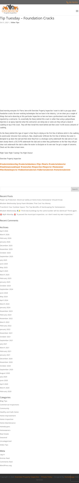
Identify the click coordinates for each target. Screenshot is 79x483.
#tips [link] (38, 164)
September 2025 (6, 256)
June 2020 (4, 380)
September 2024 (6, 289)
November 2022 (6, 318)
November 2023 (6, 311)
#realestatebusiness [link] (27, 164)
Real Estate (4, 434)
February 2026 (5, 238)
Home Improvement (8, 416)
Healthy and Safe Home (9, 412)
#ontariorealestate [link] (62, 169)
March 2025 (4, 275)
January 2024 (5, 307)
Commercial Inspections (9, 405)
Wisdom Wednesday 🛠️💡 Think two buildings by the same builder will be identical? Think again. (38, 211)
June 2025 (4, 264)
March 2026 (4, 234)
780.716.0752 (73, 2)
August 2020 (5, 373)
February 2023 (5, 315)
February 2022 (5, 326)
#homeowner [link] (57, 167)
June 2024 (4, 293)
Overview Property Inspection (27, 477)
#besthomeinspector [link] (9, 169)
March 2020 (4, 388)
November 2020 (6, 362)
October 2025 (5, 253)
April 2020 (4, 384)
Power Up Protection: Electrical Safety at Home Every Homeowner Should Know (31, 200)
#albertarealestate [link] (45, 169)
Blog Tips (3, 401)
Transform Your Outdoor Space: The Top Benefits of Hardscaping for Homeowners (32, 207)
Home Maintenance (8, 423)
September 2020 (6, 369)
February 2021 (5, 351)
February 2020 (5, 391)
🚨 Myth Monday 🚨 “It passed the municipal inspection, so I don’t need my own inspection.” (37, 214)
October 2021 (5, 337)
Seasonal (3, 437)
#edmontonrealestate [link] (27, 169)
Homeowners (5, 430)
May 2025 (4, 267)
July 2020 (3, 377)
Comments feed (6, 462)
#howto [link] (45, 164)
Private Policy (46, 477)
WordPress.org (6, 465)
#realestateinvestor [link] (57, 164)
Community (4, 408)
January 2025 (5, 282)
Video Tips (15, 22)
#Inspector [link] (47, 167)
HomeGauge (70, 477)
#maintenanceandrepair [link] (10, 167)
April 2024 (4, 300)
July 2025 (3, 260)
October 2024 (5, 286)
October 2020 (5, 366)
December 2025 (6, 245)
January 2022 (5, 329)
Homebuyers (5, 426)
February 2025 (5, 278)
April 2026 (4, 231)
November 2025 (6, 249)
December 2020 (6, 358)
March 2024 (4, 304)
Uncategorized (6, 441)
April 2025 (4, 271)
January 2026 (5, 242)
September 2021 (6, 340)
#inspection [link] (37, 167)
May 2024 (4, 296)
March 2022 (4, 322)
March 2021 (4, 347)
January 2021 (5, 355)
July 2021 (3, 344)
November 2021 (6, 333)
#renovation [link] (26, 167)
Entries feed (5, 458)
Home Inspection (6, 419)
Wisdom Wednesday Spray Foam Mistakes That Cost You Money (25, 203)
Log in (2, 454)
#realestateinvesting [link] (9, 164)
